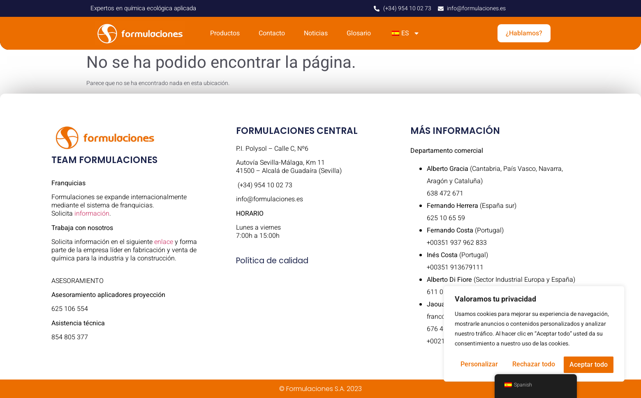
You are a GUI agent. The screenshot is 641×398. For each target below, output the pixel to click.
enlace (163, 242)
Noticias (316, 33)
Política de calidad (272, 260)
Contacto (272, 33)
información (91, 214)
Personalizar (479, 364)
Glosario (359, 33)
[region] (534, 334)
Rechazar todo (533, 364)
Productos (225, 33)
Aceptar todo (588, 364)
